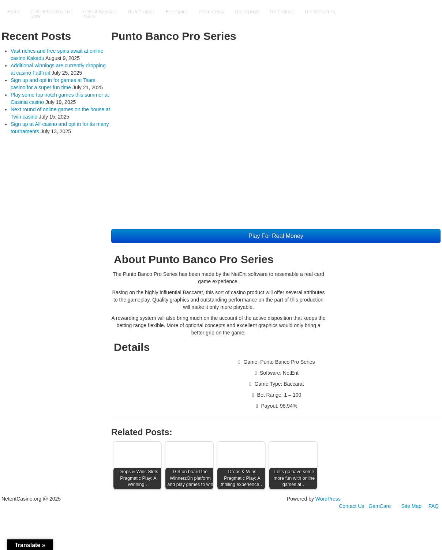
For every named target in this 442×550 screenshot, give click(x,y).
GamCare (379, 506)
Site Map (411, 506)
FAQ (433, 506)
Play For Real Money (275, 236)
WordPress (328, 499)
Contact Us (351, 506)
